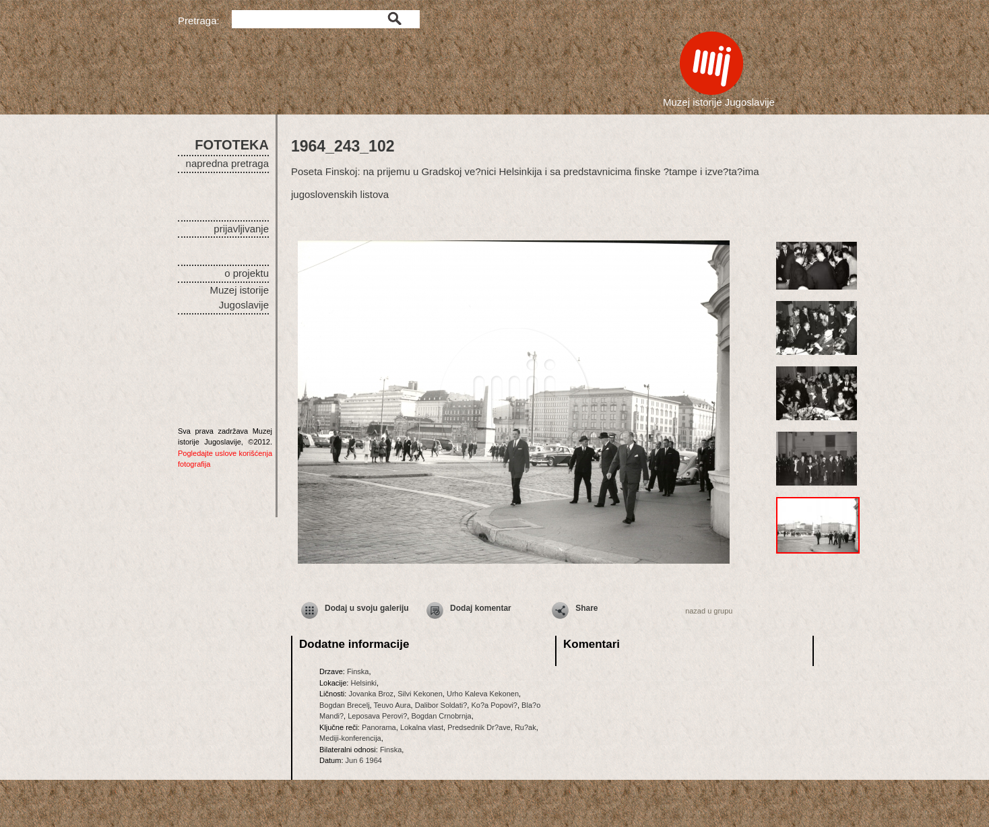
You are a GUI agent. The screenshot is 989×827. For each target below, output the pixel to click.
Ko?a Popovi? (494, 705)
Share (586, 608)
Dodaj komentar (480, 608)
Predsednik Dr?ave (479, 727)
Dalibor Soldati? (441, 705)
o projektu (246, 273)
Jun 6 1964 (364, 760)
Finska (358, 671)
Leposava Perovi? (377, 716)
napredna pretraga (227, 163)
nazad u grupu (708, 611)
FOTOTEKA (232, 144)
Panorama (379, 727)
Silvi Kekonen (420, 694)
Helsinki (363, 683)
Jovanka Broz (370, 694)
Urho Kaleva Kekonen (483, 694)
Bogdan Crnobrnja (441, 716)
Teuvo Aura (392, 705)
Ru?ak (525, 727)
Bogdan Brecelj (344, 705)
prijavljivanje (241, 228)
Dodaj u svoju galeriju (367, 608)
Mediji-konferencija (350, 738)
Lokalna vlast (421, 727)
